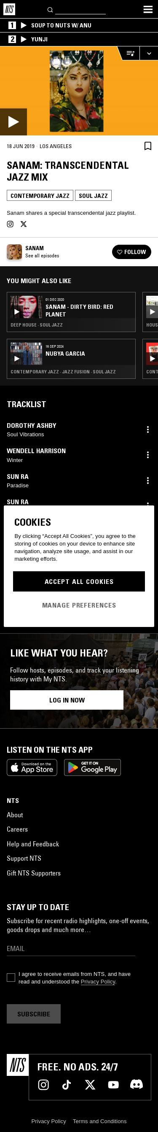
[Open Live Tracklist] (128, 53)
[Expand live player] (148, 53)
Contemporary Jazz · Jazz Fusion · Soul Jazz (63, 372)
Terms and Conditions (100, 1121)
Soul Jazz (93, 196)
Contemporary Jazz (40, 196)
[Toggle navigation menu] (148, 9)
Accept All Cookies (79, 581)
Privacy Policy (98, 981)
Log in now (67, 700)
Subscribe (33, 1014)
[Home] (9, 9)
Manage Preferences (79, 605)
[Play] (79, 90)
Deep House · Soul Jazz (37, 325)
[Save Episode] (148, 145)
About (15, 815)
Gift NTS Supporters (34, 873)
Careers (17, 829)
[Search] (50, 9)
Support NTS (24, 858)
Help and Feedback (33, 844)
